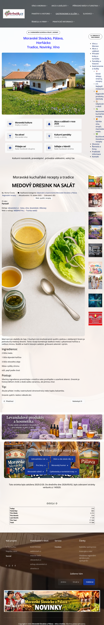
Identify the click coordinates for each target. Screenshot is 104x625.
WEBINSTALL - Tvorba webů (25, 210)
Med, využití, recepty (43, 198)
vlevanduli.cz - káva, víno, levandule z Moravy (27, 208)
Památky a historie (96, 62)
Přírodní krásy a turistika (95, 56)
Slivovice (95, 144)
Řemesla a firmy (96, 147)
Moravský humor (60, 474)
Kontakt (95, 156)
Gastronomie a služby (97, 67)
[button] (40, 6)
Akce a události (95, 49)
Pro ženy (41, 474)
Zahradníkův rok (39, 467)
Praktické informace (96, 152)
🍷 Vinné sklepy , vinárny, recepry (99, 76)
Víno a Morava (95, 44)
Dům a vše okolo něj (63, 467)
